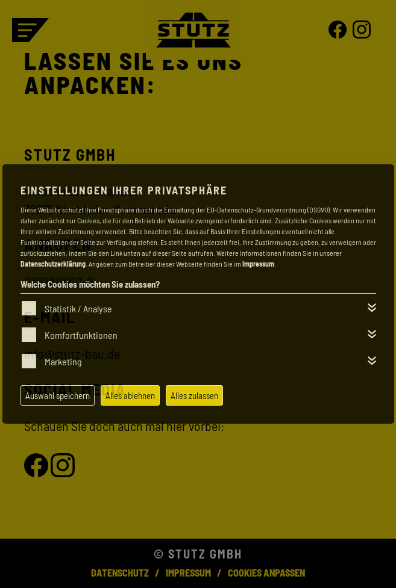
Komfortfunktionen (81, 335)
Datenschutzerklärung (53, 263)
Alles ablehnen (130, 395)
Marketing (63, 361)
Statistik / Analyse (78, 308)
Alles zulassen (194, 395)
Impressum (258, 263)
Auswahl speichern (57, 395)
